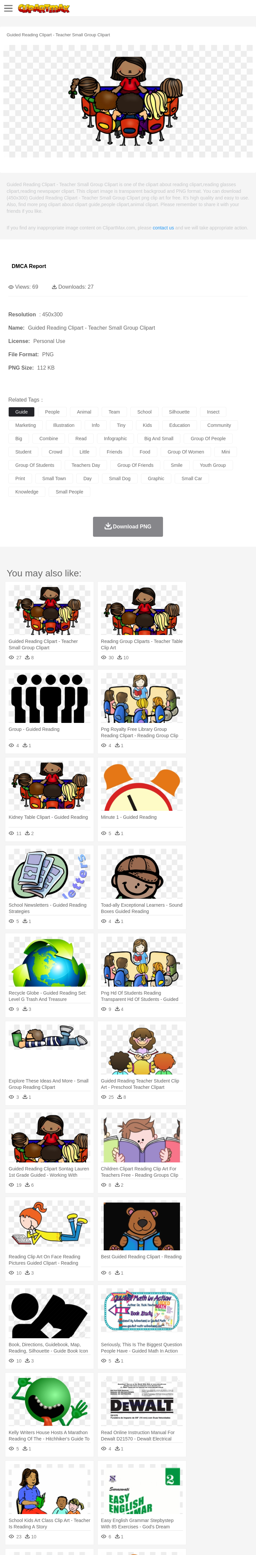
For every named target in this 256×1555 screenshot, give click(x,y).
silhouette (179, 412)
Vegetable (191, 1512)
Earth (117, 1472)
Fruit (119, 1512)
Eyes (163, 1492)
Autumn (49, 1472)
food (145, 452)
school (144, 412)
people (52, 412)
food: (13, 1512)
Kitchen (211, 1512)
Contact (79, 1541)
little (85, 452)
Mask (33, 1492)
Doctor (138, 1492)
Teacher (54, 1502)
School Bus (171, 1502)
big (18, 438)
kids (147, 425)
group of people (208, 438)
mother (92, 1492)
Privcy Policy (54, 1541)
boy (233, 1492)
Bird (55, 1482)
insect (213, 412)
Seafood (170, 1512)
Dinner (229, 1512)
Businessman (116, 1492)
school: (15, 1502)
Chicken (101, 1482)
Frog (203, 1482)
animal (84, 412)
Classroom (88, 1502)
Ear (152, 1492)
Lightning (196, 1472)
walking (180, 1492)
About (13, 1541)
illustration (63, 425)
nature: (15, 1472)
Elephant (174, 1482)
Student (35, 1502)
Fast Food (101, 1512)
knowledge (26, 491)
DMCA (99, 1541)
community (219, 425)
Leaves (67, 1472)
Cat (86, 1482)
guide (21, 412)
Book (70, 1502)
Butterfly (71, 1482)
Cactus (85, 1472)
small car (192, 478)
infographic (115, 438)
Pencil (128, 1502)
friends (114, 452)
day (87, 478)
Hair (210, 1492)
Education (147, 1502)
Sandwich (149, 1512)
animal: (15, 1482)
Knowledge (208, 1502)
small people (69, 491)
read (80, 438)
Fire (129, 1472)
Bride (60, 1492)
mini (225, 452)
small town (54, 478)
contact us (163, 227)
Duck (142, 1482)
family (76, 1492)
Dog (129, 1482)
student (23, 452)
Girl (222, 1492)
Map (189, 1502)
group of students (34, 465)
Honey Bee (221, 1482)
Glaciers (160, 1472)
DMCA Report (29, 266)
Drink (83, 1512)
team (114, 412)
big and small (158, 438)
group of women (186, 452)
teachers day (86, 465)
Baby (46, 1492)
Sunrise (230, 1472)
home (197, 1492)
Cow (117, 1482)
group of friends (135, 465)
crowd (55, 452)
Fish (190, 1482)
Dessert (66, 1512)
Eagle (156, 1482)
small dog (120, 478)
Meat (131, 1512)
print (20, 478)
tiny (121, 425)
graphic (156, 478)
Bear (43, 1482)
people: (15, 1492)
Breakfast (32, 1512)
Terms (30, 1541)
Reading (110, 1502)
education (179, 425)
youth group (213, 465)
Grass (178, 1472)
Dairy (50, 1512)
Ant (31, 1482)
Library (228, 1502)
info (95, 425)
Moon (214, 1472)
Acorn (33, 1472)
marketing (25, 425)
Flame (143, 1472)
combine (48, 438)
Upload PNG (124, 1541)
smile (176, 465)
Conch (101, 1472)
